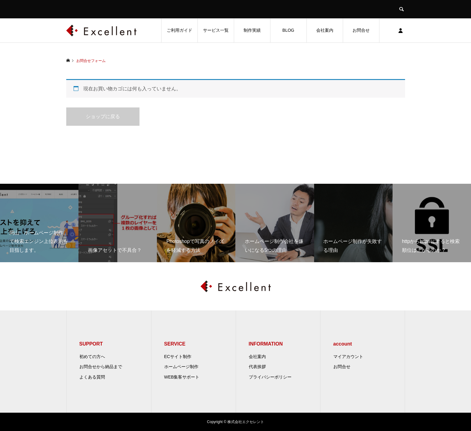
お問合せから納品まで (100, 366)
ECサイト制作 (177, 356)
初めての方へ (92, 356)
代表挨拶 (257, 366)
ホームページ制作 (181, 366)
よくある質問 (92, 377)
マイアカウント (348, 356)
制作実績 (252, 30)
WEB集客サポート (182, 377)
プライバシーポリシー (270, 377)
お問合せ (361, 30)
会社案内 (324, 30)
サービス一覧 (216, 30)
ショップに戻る (103, 116)
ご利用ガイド (179, 30)
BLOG (288, 30)
